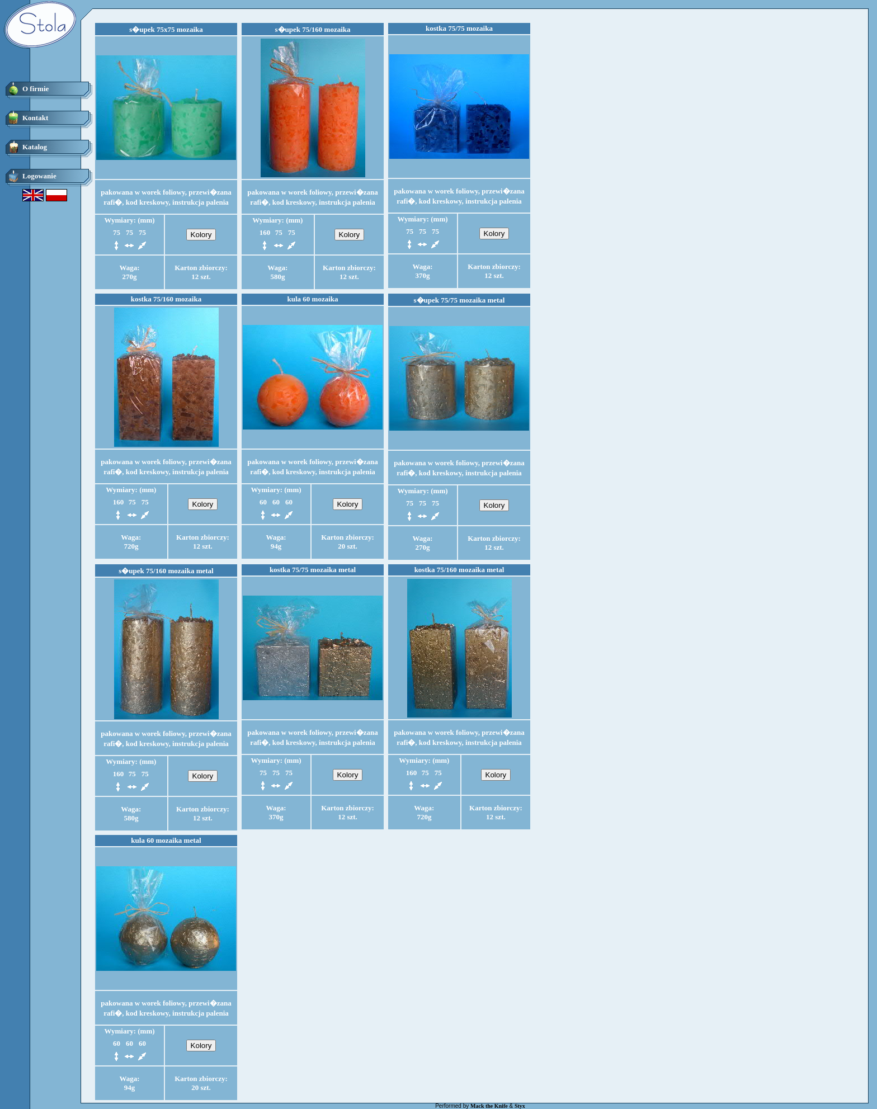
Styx (520, 1106)
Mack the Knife (489, 1106)
